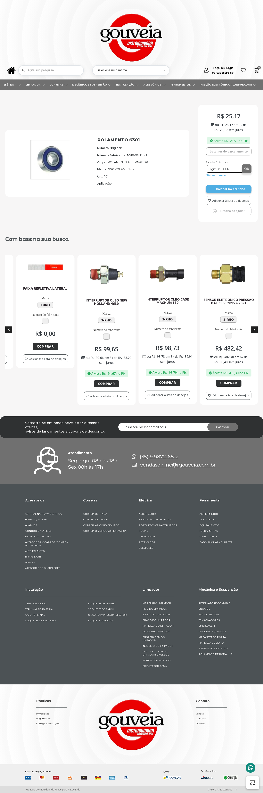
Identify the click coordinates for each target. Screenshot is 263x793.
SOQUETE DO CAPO (100, 620)
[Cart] (256, 70)
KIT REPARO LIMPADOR (157, 603)
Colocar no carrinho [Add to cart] (230, 189)
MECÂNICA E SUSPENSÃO (93, 84)
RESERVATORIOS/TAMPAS (214, 603)
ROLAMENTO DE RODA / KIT (215, 654)
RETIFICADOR (147, 542)
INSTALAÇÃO (129, 84)
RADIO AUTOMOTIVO (38, 536)
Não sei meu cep (216, 175)
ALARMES (31, 525)
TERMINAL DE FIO (35, 603)
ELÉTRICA (13, 84)
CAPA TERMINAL (35, 614)
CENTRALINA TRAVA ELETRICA (43, 513)
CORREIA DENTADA (95, 513)
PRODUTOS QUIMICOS (212, 631)
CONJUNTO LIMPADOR (156, 631)
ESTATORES (146, 547)
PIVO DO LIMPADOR (155, 608)
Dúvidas (200, 723)
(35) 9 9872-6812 (159, 456)
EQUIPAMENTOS (209, 525)
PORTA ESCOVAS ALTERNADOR (158, 525)
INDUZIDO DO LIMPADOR (158, 645)
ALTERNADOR (147, 513)
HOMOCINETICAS (209, 614)
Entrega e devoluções (48, 723)
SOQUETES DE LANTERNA (40, 620)
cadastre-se (225, 72)
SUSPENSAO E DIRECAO (213, 648)
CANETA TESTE (208, 536)
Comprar (53, 346)
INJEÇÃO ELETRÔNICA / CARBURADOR (229, 84)
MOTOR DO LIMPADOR (157, 660)
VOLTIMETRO (207, 519)
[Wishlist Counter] (243, 70)
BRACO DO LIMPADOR (156, 620)
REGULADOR (147, 536)
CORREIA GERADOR (95, 519)
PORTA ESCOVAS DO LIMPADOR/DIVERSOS (156, 653)
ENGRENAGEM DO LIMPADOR (154, 639)
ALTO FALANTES (35, 550)
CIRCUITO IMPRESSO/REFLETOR (107, 614)
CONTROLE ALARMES (38, 530)
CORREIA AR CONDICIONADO (101, 525)
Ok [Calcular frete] (246, 169)
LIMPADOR (36, 84)
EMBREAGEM (207, 625)
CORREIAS (60, 84)
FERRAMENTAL (184, 84)
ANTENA (30, 562)
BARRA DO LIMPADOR (156, 614)
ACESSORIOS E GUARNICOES (42, 567)
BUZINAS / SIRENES (36, 519)
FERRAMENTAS (209, 530)
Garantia (201, 718)
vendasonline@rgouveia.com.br (178, 464)
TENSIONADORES (209, 620)
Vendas (200, 714)
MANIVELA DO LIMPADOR (158, 625)
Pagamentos (43, 718)
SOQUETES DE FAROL (101, 609)
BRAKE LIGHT (33, 556)
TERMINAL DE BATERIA (39, 609)
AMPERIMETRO (209, 513)
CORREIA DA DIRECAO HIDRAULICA (105, 530)
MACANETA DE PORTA (212, 637)
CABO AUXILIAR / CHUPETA (216, 542)
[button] (252, 782)
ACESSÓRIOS (156, 84)
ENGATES (204, 608)
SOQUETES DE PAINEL (101, 603)
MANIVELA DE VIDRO (211, 642)
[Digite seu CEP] (224, 169)
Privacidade (42, 714)
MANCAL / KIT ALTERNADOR (155, 519)
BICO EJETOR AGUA (155, 666)
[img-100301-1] (50, 178)
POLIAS (143, 530)
